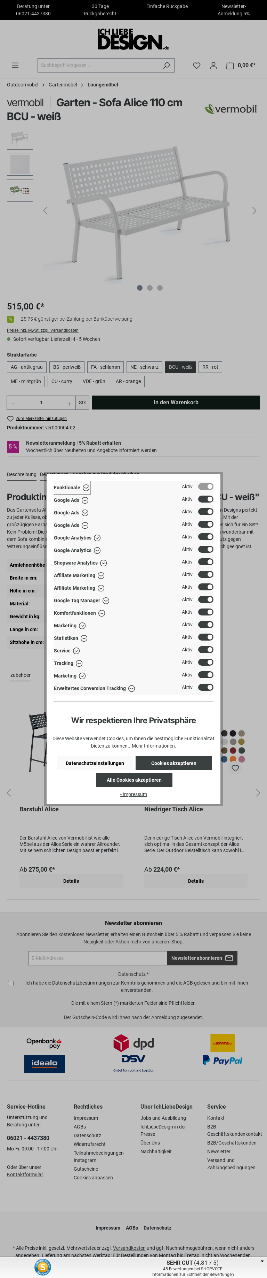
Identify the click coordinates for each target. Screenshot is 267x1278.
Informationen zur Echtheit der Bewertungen (193, 1274)
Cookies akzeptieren (173, 763)
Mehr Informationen (153, 746)
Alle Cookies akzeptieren (134, 780)
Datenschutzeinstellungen (95, 763)
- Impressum (133, 794)
